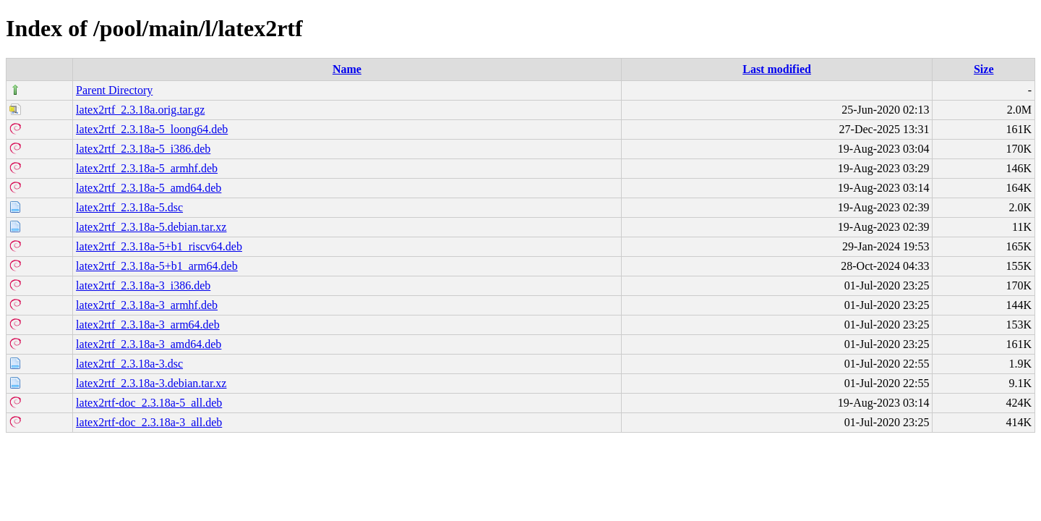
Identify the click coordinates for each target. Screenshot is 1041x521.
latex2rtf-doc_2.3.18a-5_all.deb (149, 403)
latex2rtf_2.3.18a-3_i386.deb (143, 285)
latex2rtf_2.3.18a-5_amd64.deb (148, 188)
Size (984, 69)
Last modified (776, 69)
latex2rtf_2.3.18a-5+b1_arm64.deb (157, 266)
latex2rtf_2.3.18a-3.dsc (129, 363)
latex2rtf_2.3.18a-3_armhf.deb (147, 305)
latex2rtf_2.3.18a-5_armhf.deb (147, 168)
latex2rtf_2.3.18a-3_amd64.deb (148, 344)
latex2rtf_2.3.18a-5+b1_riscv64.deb (159, 246)
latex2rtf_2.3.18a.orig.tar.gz (140, 109)
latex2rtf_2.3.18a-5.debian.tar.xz (151, 227)
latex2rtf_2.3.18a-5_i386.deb (143, 149)
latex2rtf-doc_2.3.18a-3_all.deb (149, 422)
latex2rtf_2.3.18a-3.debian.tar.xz (151, 383)
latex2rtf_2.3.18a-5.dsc (129, 207)
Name (347, 69)
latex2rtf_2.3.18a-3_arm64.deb (148, 324)
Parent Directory (114, 90)
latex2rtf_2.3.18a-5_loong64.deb (152, 129)
